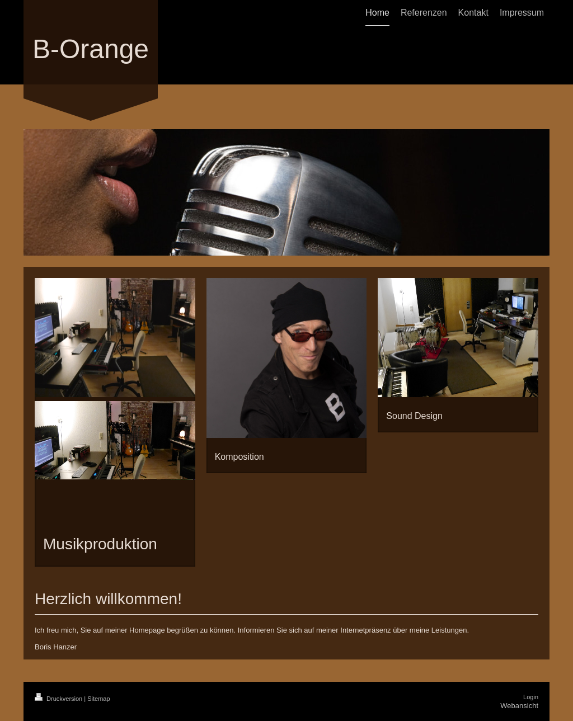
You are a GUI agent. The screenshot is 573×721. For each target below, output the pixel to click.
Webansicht (519, 705)
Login (530, 697)
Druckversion (59, 698)
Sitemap (98, 698)
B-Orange (90, 49)
